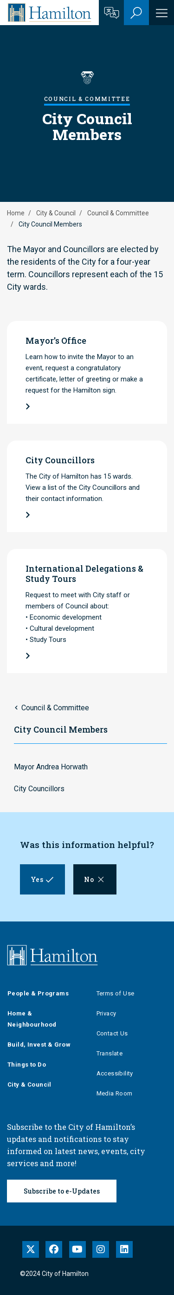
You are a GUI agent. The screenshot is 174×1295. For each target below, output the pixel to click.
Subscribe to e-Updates (62, 1191)
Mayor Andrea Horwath (51, 766)
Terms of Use (116, 993)
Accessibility (115, 1073)
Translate (110, 1053)
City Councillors (39, 788)
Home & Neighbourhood (31, 1019)
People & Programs (38, 993)
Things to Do (26, 1064)
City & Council (56, 213)
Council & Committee (118, 213)
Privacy (106, 1013)
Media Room (115, 1093)
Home (16, 213)
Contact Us (112, 1033)
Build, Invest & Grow (39, 1044)
